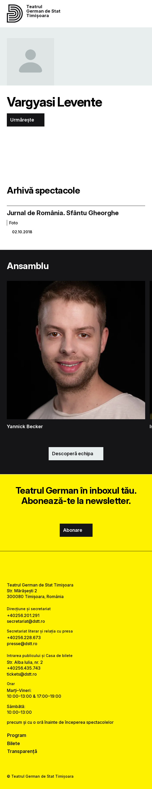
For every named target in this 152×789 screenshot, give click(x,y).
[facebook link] (62, 566)
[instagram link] (76, 566)
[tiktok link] (89, 566)
